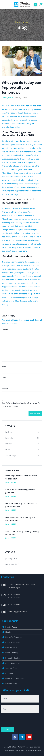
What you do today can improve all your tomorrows (20, 505)
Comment (6, 329)
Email (4, 377)
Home (17, 22)
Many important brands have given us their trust (21, 477)
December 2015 (12, 564)
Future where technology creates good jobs (20, 491)
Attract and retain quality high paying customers (22, 533)
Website (5, 389)
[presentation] (19, 720)
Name (4, 366)
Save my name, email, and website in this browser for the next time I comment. (21, 404)
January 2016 (11, 558)
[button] (40, 5)
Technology (10, 455)
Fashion (8, 432)
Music (10, 98)
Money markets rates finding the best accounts (20, 519)
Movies (26, 22)
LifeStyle (9, 438)
